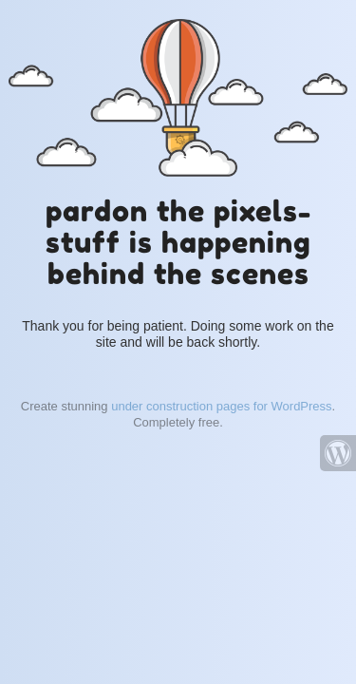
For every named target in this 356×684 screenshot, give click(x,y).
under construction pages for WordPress (221, 406)
